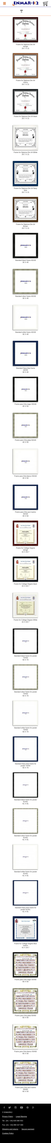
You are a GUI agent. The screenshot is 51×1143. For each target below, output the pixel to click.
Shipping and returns (10, 1129)
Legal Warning (21, 1116)
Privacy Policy (7, 1116)
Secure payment (27, 1129)
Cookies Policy (8, 1133)
